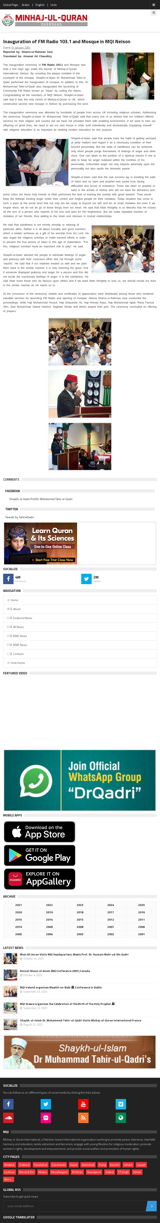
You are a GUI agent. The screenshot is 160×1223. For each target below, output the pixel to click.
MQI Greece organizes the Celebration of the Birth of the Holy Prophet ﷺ (67, 1004)
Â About (13, 609)
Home (12, 600)
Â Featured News (19, 618)
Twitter (11, 509)
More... (8, 1179)
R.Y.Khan (77, 1172)
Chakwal (24, 1164)
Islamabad (88, 1164)
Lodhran (9, 1172)
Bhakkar (9, 1164)
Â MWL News (16, 636)
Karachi (114, 1164)
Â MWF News (16, 645)
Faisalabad (40, 1164)
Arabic (26, 5)
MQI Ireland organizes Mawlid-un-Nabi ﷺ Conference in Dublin (61, 987)
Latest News (13, 947)
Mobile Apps (12, 815)
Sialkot (109, 1172)
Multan (43, 1172)
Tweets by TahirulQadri (19, 517)
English (40, 5)
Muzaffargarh (59, 1172)
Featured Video (15, 673)
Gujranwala (59, 1164)
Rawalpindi (94, 1172)
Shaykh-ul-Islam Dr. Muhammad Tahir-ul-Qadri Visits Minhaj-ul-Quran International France (80, 1020)
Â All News (15, 627)
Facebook (12, 490)
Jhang (102, 1164)
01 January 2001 (20, 47)
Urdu (54, 5)
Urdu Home (15, 663)
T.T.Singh (123, 1172)
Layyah (141, 1164)
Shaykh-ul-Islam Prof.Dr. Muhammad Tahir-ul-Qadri (40, 499)
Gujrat (73, 1164)
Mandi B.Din (26, 1172)
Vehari (137, 1172)
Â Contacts (15, 654)
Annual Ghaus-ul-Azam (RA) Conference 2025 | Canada (55, 971)
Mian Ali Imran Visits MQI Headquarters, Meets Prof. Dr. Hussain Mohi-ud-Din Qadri (74, 954)
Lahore (128, 1164)
